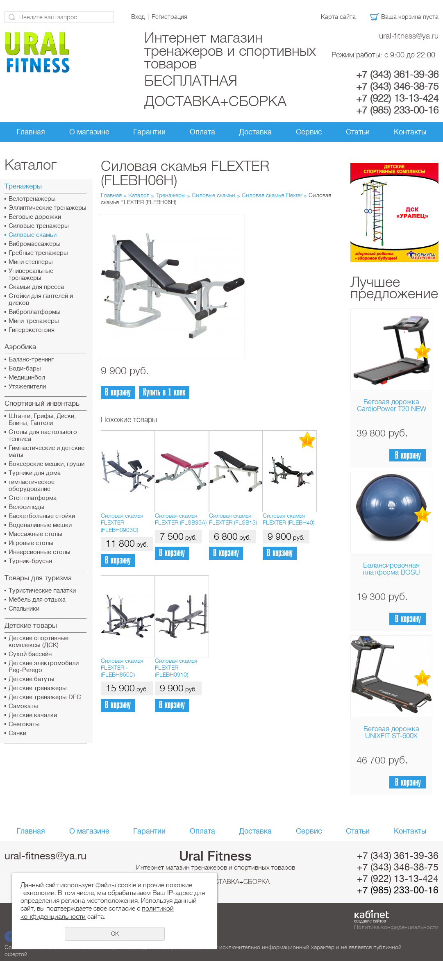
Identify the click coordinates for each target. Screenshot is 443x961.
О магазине (89, 132)
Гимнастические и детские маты (46, 452)
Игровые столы (31, 543)
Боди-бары (25, 368)
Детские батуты (32, 679)
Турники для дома (35, 473)
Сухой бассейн (30, 654)
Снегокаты (24, 724)
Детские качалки (33, 715)
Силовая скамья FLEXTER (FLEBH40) (288, 519)
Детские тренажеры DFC (45, 697)
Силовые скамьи (33, 235)
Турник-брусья (30, 561)
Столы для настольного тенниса (43, 436)
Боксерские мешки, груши (46, 464)
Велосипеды (26, 507)
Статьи (358, 132)
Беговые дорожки (35, 217)
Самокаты (23, 706)
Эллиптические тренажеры (47, 207)
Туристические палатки (42, 590)
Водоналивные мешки (40, 525)
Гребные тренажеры (38, 253)
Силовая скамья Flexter (273, 195)
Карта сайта (338, 16)
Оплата (202, 132)
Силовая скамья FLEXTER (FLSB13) (233, 519)
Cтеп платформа (33, 498)
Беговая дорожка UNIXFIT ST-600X (391, 732)
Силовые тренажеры (39, 226)
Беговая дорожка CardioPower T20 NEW (391, 405)
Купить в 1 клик (164, 392)
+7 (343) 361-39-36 (397, 74)
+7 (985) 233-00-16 (397, 110)
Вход (138, 16)
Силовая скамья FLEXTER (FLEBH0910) (176, 667)
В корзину (408, 455)
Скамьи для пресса (36, 287)
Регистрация (169, 16)
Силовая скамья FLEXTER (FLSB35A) (181, 519)
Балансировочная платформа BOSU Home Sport (391, 572)
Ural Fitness (215, 856)
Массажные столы (35, 534)
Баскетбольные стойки (42, 516)
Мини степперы (31, 262)
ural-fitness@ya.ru (408, 36)
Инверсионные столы (39, 552)
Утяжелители (27, 386)
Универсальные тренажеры (31, 275)
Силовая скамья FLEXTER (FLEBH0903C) (122, 522)
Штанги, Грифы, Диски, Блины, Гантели (42, 420)
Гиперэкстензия (32, 330)
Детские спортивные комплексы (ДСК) (38, 642)
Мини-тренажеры (34, 321)
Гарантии (149, 132)
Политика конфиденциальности (396, 927)
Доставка (255, 132)
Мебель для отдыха (37, 599)
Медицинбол (27, 377)
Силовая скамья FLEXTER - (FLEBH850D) (122, 667)
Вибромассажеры (35, 244)
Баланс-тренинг (31, 359)
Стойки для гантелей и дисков (41, 300)
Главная (30, 132)
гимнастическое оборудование (32, 486)
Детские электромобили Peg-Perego (44, 667)
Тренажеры (170, 195)
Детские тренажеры (38, 688)
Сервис (309, 132)
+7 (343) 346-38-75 (397, 86)
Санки (17, 733)
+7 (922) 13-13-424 (397, 98)
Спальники (24, 608)
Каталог (138, 195)
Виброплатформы (35, 312)
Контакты (410, 132)
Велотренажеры (32, 198)
